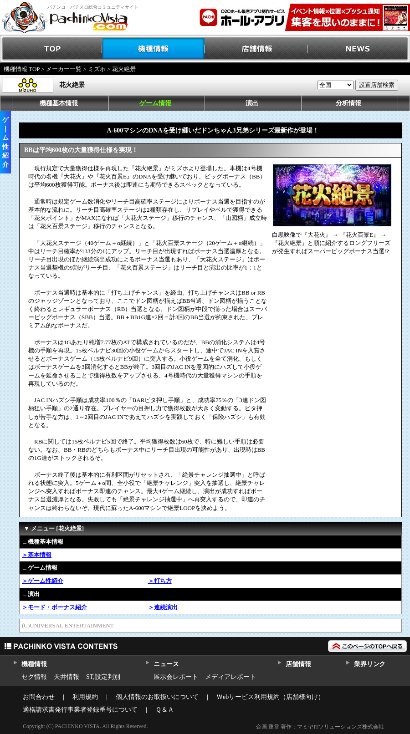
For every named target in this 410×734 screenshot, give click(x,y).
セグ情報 (34, 676)
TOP (51, 49)
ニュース (166, 664)
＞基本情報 (36, 554)
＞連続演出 (163, 607)
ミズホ (97, 69)
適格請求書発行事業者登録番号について (80, 709)
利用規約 (85, 696)
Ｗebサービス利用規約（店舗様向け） (270, 696)
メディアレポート (230, 676)
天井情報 (66, 676)
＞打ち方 (160, 580)
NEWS (359, 49)
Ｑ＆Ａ (164, 709)
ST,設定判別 (103, 676)
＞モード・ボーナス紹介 (54, 607)
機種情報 (153, 49)
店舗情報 (256, 49)
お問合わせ (39, 696)
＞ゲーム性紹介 (42, 580)
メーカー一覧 (64, 69)
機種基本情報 (59, 103)
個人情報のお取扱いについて (157, 696)
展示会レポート (176, 676)
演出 (252, 103)
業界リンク (369, 664)
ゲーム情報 (155, 103)
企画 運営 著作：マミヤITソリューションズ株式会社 (320, 727)
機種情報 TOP (22, 69)
